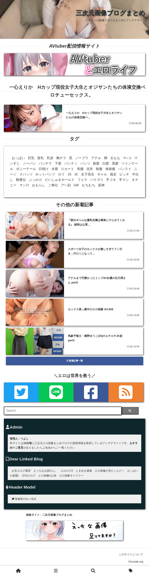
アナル (96, 158)
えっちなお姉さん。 (45, 470)
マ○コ (127, 158)
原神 (101, 185)
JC (76, 174)
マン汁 (24, 185)
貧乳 (40, 158)
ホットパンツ (45, 174)
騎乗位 (21, 180)
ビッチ (124, 174)
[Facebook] (91, 392)
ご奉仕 (53, 185)
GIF (76, 185)
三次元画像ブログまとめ (110, 12)
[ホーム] (18, 570)
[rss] (125, 392)
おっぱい (18, 158)
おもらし (38, 185)
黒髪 (115, 163)
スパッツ (26, 174)
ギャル (102, 174)
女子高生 (87, 174)
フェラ (82, 180)
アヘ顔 (66, 185)
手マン (124, 180)
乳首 (50, 158)
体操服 (110, 169)
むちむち (88, 185)
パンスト (124, 169)
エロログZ (67, 470)
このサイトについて (131, 554)
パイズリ (96, 180)
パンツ (85, 163)
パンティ (70, 163)
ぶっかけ (35, 180)
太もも (115, 158)
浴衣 (89, 169)
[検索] (129, 411)
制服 (99, 169)
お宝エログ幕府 (21, 470)
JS (69, 174)
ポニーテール (26, 169)
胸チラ (61, 158)
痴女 (113, 174)
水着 (54, 169)
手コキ (111, 180)
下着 (58, 163)
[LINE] (56, 392)
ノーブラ (81, 158)
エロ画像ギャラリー (71, 475)
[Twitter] (21, 392)
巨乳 (31, 158)
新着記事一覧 (74, 360)
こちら (46, 447)
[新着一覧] (56, 570)
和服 (80, 169)
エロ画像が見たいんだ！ (110, 470)
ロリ (61, 174)
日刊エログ (29, 475)
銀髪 (96, 163)
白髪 (105, 163)
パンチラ (45, 163)
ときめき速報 (84, 470)
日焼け (44, 169)
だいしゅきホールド (59, 180)
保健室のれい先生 (24, 498)
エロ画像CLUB (47, 475)
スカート (67, 169)
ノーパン (29, 163)
